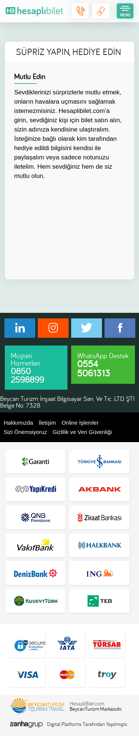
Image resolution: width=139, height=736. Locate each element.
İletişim (47, 422)
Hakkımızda (18, 422)
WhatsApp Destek (103, 365)
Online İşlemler (80, 422)
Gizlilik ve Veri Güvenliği (82, 432)
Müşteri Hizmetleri (27, 368)
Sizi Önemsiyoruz (25, 432)
